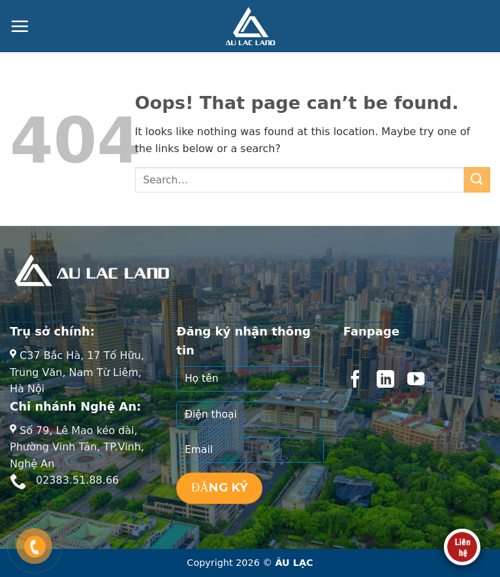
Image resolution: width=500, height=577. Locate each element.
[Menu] (19, 26)
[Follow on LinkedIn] (385, 380)
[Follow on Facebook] (355, 380)
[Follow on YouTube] (415, 380)
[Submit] (477, 180)
